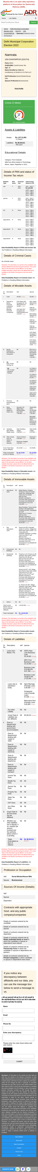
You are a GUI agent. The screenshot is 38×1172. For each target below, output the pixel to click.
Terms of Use (19, 1151)
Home (4, 18)
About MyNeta (19, 1137)
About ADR (19, 1140)
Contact (19, 1148)
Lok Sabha (12, 18)
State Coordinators (19, 1144)
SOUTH (18, 31)
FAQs (18, 1155)
